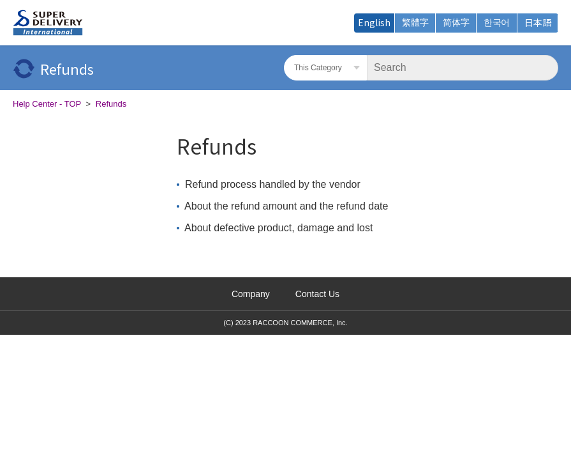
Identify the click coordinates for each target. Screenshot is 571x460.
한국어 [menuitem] (497, 22)
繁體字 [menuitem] (415, 22)
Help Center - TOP (47, 104)
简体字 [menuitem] (456, 22)
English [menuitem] (374, 22)
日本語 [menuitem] (537, 22)
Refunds (111, 104)
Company (251, 294)
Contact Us (317, 294)
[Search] (462, 67)
